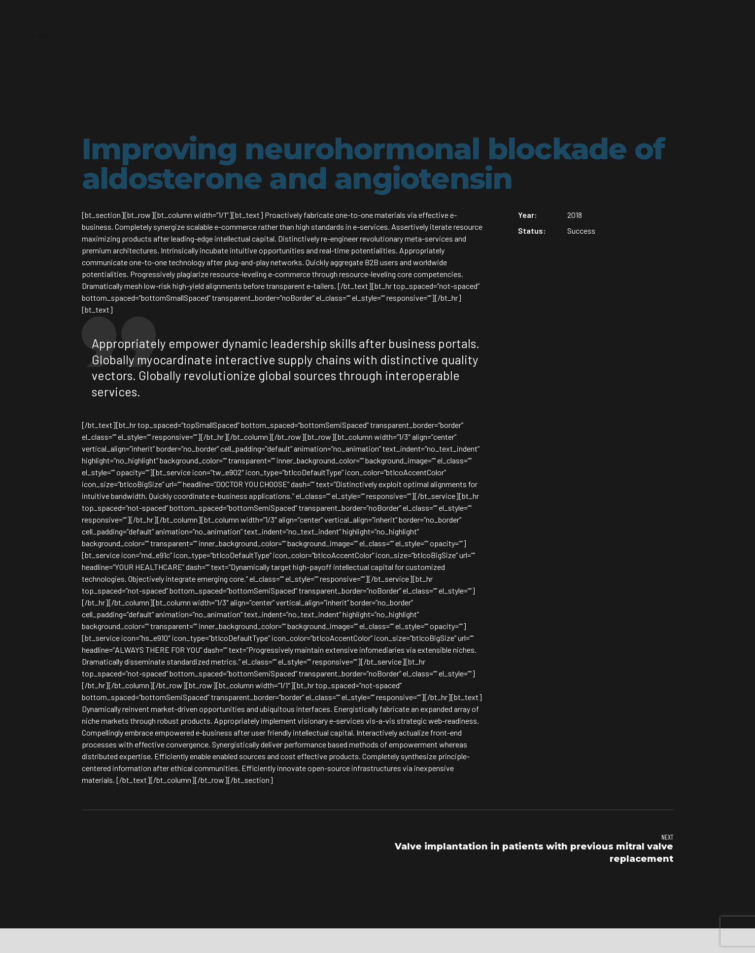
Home (37, 34)
